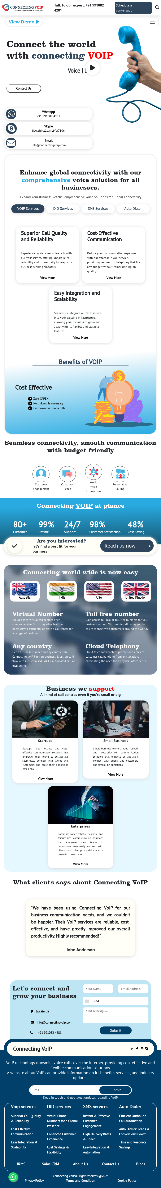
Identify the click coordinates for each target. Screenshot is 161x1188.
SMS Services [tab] (98, 208)
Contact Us (23, 88)
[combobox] (88, 1001)
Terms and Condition (80, 1180)
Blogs (140, 1164)
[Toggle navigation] (152, 22)
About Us (80, 1164)
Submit (115, 1030)
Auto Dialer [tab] (133, 208)
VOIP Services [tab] (28, 208)
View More (45, 778)
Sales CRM (50, 1164)
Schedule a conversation (125, 7)
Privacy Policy (34, 1180)
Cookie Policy (126, 1180)
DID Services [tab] (63, 208)
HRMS (20, 1164)
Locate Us (39, 1011)
